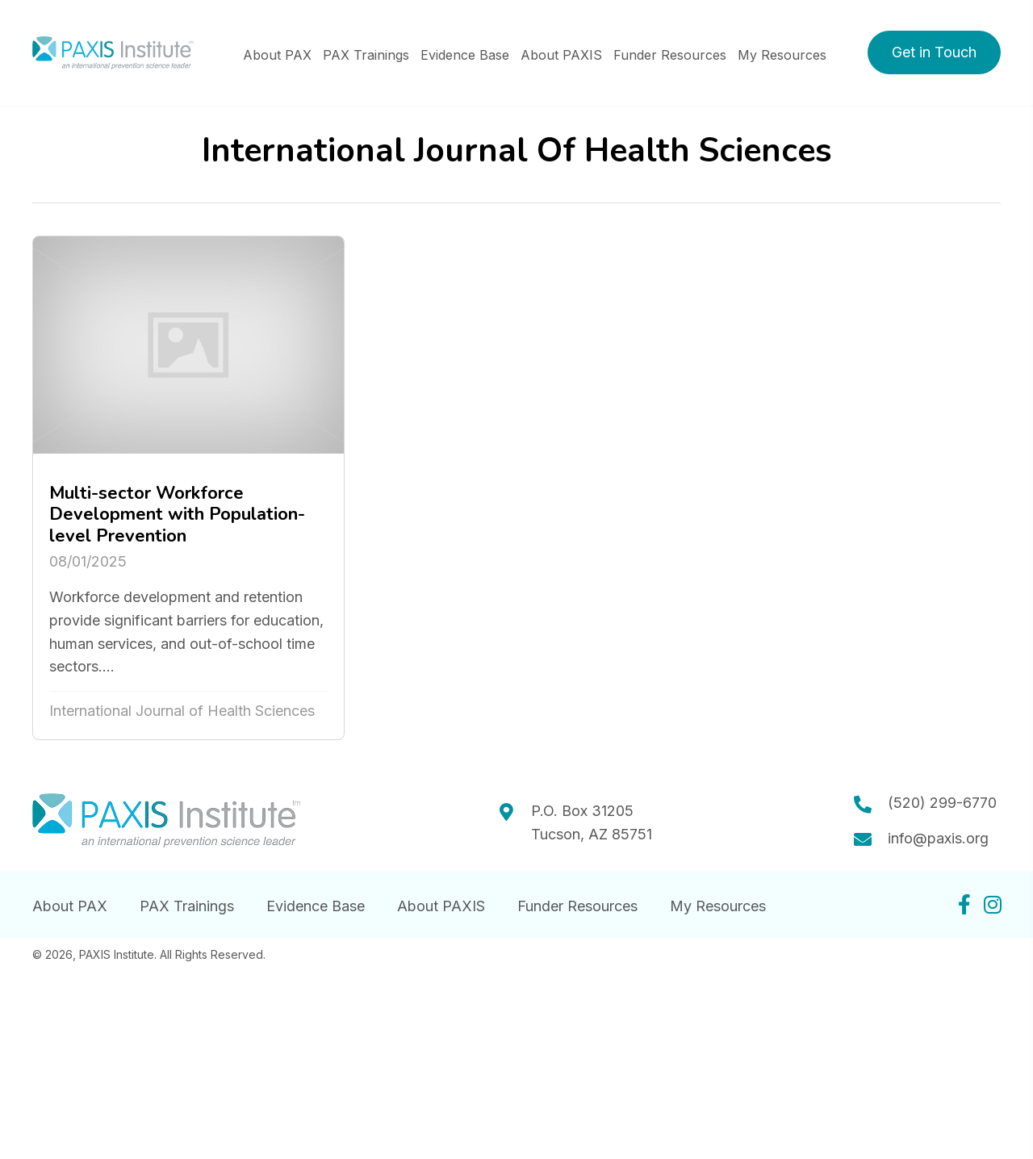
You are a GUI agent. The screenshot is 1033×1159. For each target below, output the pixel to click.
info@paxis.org (938, 838)
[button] (934, 52)
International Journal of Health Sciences (182, 710)
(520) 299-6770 (942, 802)
